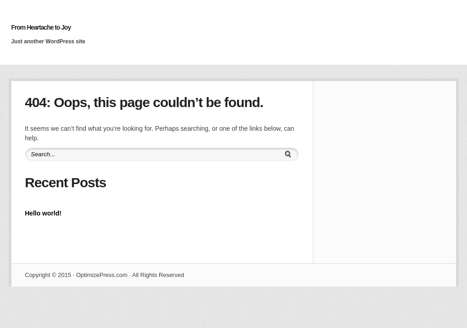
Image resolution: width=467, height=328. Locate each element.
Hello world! (43, 213)
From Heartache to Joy (41, 27)
